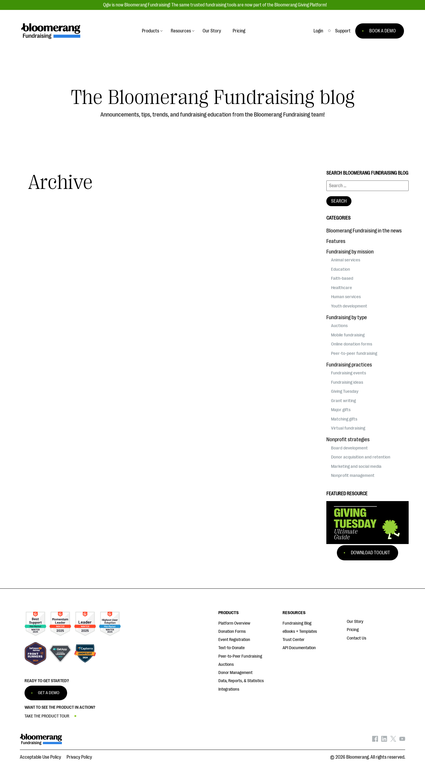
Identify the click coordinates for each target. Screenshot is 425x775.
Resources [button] (181, 31)
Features (335, 241)
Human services (346, 296)
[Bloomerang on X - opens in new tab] (393, 740)
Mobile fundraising (348, 335)
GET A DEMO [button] (48, 692)
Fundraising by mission (350, 252)
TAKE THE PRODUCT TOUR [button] (47, 716)
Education (340, 269)
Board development (349, 448)
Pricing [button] (239, 31)
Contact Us (356, 638)
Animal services (345, 260)
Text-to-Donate (231, 647)
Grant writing (343, 400)
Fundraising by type (346, 317)
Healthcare (341, 287)
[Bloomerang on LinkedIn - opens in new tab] (384, 740)
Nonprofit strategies (348, 439)
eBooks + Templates (300, 631)
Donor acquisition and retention (360, 457)
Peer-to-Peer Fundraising (240, 656)
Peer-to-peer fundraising (354, 353)
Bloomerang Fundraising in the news (364, 231)
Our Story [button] (212, 31)
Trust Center (293, 639)
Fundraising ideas (347, 382)
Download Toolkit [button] (370, 552)
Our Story (355, 621)
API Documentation (299, 647)
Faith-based (342, 278)
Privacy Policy (79, 757)
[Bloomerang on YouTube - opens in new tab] (402, 740)
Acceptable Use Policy (40, 757)
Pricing (353, 629)
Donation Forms (232, 631)
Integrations (228, 689)
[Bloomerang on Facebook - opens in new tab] (375, 740)
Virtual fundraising (348, 428)
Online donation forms (351, 344)
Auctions (339, 325)
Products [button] (150, 31)
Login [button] (318, 31)
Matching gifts (344, 419)
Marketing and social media (356, 466)
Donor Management (235, 672)
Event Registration (234, 639)
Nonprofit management (353, 475)
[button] (343, 31)
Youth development (349, 306)
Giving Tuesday (344, 391)
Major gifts (341, 409)
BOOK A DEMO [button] (382, 31)
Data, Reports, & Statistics (241, 680)
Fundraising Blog (297, 623)
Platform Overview (234, 623)
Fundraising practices (349, 365)
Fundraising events (348, 373)
